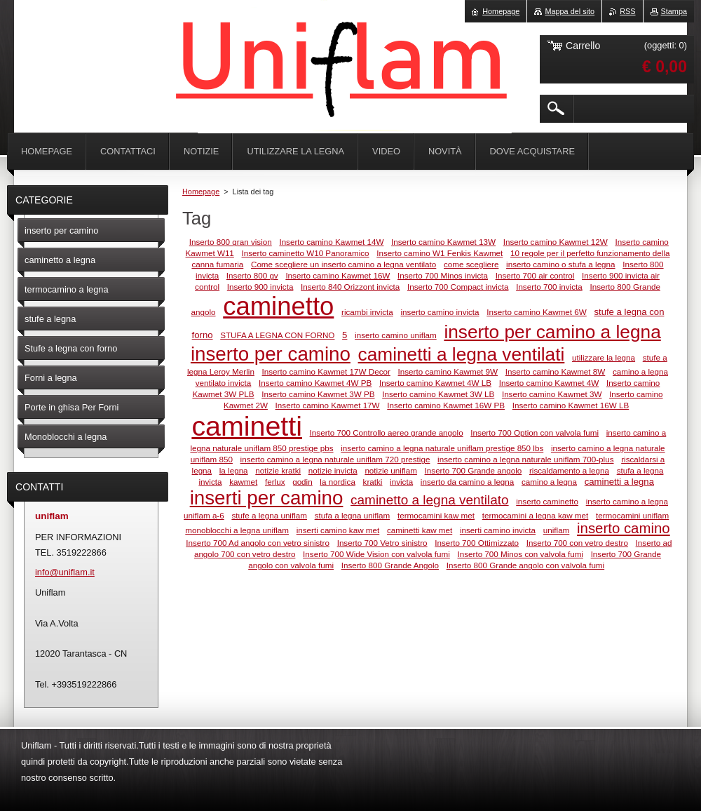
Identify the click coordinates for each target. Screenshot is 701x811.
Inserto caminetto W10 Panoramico (305, 252)
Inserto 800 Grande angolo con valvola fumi (526, 565)
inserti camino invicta (498, 530)
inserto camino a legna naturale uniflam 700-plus (525, 459)
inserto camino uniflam (396, 335)
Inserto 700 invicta (549, 286)
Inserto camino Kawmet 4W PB (315, 382)
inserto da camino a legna (467, 481)
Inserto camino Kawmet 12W (555, 241)
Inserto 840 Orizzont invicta (350, 286)
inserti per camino (266, 498)
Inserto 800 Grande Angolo (390, 565)
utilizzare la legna (603, 357)
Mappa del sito (569, 11)
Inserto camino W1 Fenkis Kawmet (439, 252)
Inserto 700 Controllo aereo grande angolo (386, 432)
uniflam (556, 530)
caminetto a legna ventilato (429, 499)
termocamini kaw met (436, 515)
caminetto (278, 306)
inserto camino (623, 528)
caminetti (246, 425)
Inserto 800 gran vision (230, 241)
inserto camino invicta (440, 311)
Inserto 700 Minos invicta (442, 275)
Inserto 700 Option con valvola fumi (534, 432)
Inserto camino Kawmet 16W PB (446, 405)
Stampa (674, 11)
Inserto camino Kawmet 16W (337, 275)
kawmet (243, 481)
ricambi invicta (367, 311)
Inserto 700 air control (535, 275)
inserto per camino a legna (552, 331)
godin (302, 481)
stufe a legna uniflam (269, 515)
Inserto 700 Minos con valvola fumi (520, 553)
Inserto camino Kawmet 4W (549, 382)
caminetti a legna (619, 481)
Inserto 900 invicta (260, 286)
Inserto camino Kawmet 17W (327, 405)
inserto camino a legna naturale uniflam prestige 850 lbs (442, 448)
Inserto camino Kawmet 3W (552, 393)
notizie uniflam (391, 470)
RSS (627, 11)
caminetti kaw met (419, 530)
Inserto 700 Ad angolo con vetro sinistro (257, 542)
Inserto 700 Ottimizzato (477, 542)
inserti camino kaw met (338, 530)
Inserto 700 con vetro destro (577, 542)
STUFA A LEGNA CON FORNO (277, 335)
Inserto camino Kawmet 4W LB (435, 382)
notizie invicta (333, 470)
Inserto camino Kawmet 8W (555, 371)
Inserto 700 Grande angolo (473, 470)
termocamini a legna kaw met (535, 515)
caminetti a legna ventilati (461, 354)
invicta (401, 481)
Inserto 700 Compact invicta (457, 286)
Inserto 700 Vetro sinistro (382, 542)
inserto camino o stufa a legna (560, 264)
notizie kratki (278, 470)
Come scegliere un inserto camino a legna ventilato (343, 264)
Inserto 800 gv (252, 275)
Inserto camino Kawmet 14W (331, 241)
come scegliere (471, 264)
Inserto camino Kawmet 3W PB (317, 393)
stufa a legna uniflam (352, 515)
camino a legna (549, 481)
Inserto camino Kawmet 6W (536, 311)
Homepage (200, 191)
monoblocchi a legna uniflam (237, 530)
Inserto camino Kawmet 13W (443, 241)
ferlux (275, 481)
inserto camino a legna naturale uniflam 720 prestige (335, 459)
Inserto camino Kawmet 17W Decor (326, 371)
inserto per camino (270, 354)
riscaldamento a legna (569, 470)
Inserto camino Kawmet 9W (448, 371)
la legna (233, 470)
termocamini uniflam (632, 515)
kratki (373, 481)
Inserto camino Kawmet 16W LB (570, 405)
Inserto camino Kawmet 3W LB (438, 393)
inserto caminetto (547, 501)
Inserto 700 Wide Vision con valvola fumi (376, 553)
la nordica (337, 481)
